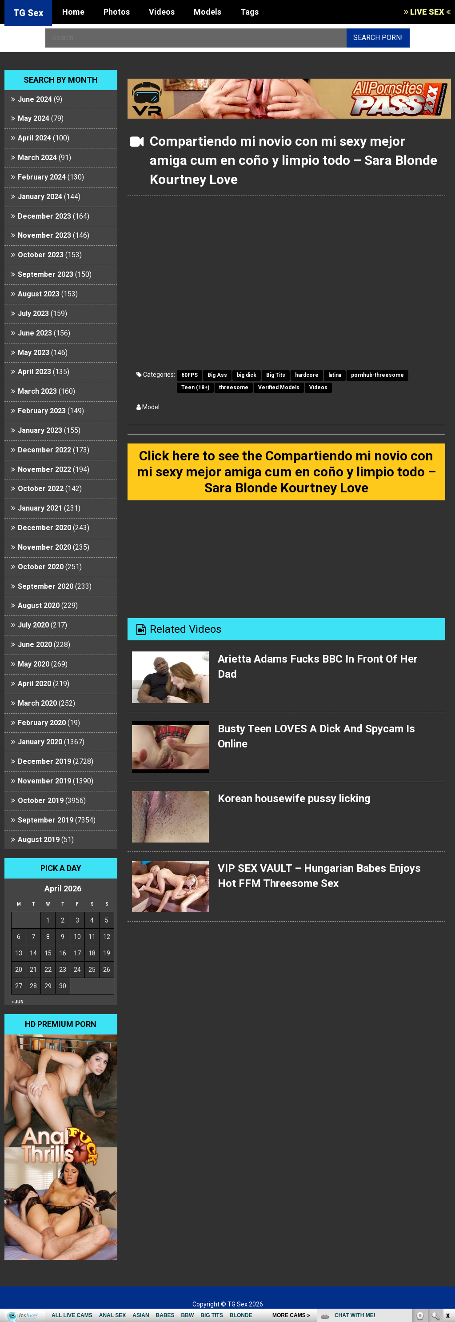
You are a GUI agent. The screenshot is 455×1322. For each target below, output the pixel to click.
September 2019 (45, 820)
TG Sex (28, 13)
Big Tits (275, 375)
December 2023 (44, 216)
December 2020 (44, 527)
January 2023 (40, 430)
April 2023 (34, 371)
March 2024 (37, 157)
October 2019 (41, 800)
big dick (246, 375)
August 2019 (39, 839)
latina (334, 375)
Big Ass (217, 375)
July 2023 (33, 313)
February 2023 (42, 411)
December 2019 (44, 761)
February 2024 (42, 177)
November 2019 (44, 781)
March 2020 (37, 703)
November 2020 (44, 547)
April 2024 (34, 138)
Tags (249, 11)
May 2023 (33, 352)
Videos (162, 11)
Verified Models (278, 387)
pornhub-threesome (377, 375)
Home (73, 11)
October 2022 (41, 488)
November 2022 (44, 469)
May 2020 (33, 664)
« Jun (18, 1001)
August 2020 (39, 605)
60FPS (189, 375)
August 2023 (39, 294)
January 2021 (40, 508)
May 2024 (33, 118)
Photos (117, 11)
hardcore (307, 375)
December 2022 (44, 450)
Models (207, 11)
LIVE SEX (427, 11)
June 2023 (35, 333)
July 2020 (33, 625)
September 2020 (45, 586)
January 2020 (40, 742)
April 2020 (34, 683)
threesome (233, 387)
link (447, 1183)
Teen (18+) (195, 387)
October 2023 (41, 255)
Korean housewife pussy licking (294, 798)
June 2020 (35, 644)
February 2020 (42, 723)
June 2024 (35, 99)
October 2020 (41, 567)
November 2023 (44, 235)
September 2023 (45, 274)
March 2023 (37, 391)
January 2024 (40, 196)
